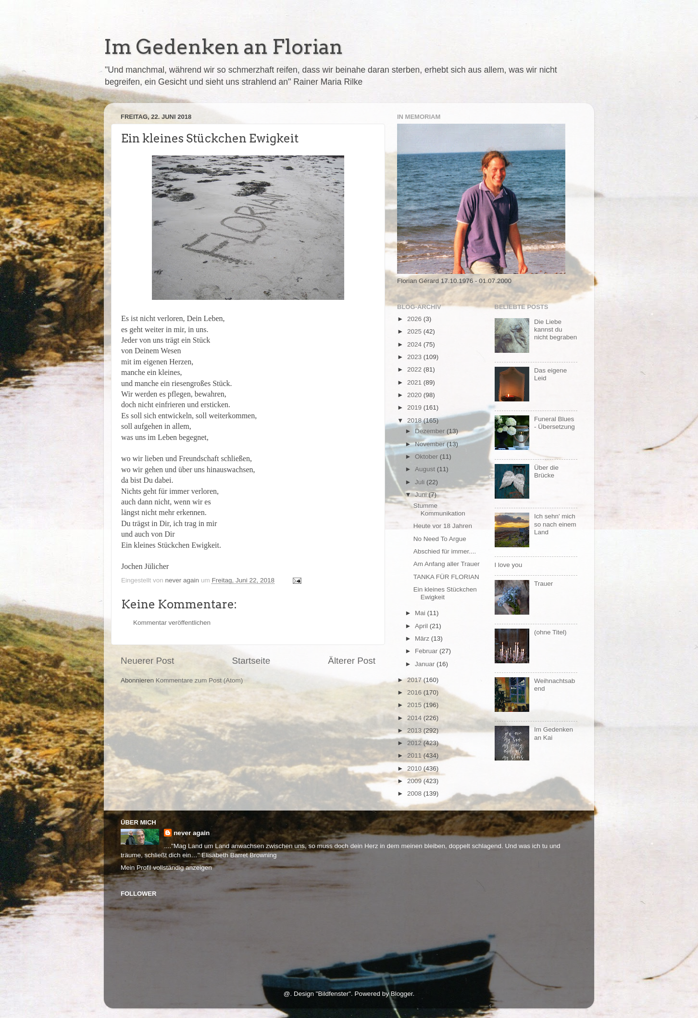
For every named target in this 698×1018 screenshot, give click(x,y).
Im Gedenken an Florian (223, 47)
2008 (415, 793)
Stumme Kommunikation (439, 509)
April (422, 626)
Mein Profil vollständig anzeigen (166, 867)
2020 (415, 395)
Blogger (402, 993)
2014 (415, 718)
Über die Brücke (546, 471)
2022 (415, 369)
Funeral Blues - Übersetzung (554, 422)
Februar (427, 651)
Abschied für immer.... (444, 551)
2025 (415, 331)
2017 (415, 679)
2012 (415, 743)
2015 (415, 705)
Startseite (251, 661)
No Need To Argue (439, 538)
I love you (509, 564)
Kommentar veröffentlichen (172, 622)
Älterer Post (351, 661)
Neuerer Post (147, 661)
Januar (425, 664)
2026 (415, 318)
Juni (422, 494)
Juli (420, 482)
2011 (415, 755)
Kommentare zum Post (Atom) (199, 680)
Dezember (431, 431)
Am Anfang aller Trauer (446, 563)
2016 (415, 692)
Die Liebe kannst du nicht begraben (555, 329)
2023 (415, 357)
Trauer (543, 583)
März (423, 638)
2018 (415, 420)
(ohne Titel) (550, 632)
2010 (415, 768)
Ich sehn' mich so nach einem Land (555, 524)
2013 (415, 730)
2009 (415, 781)
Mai (421, 613)
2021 (415, 382)
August (426, 469)
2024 (415, 344)
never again (192, 833)
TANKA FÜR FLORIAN (446, 576)
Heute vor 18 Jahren (442, 525)
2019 (415, 407)
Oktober (427, 456)
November (431, 444)
